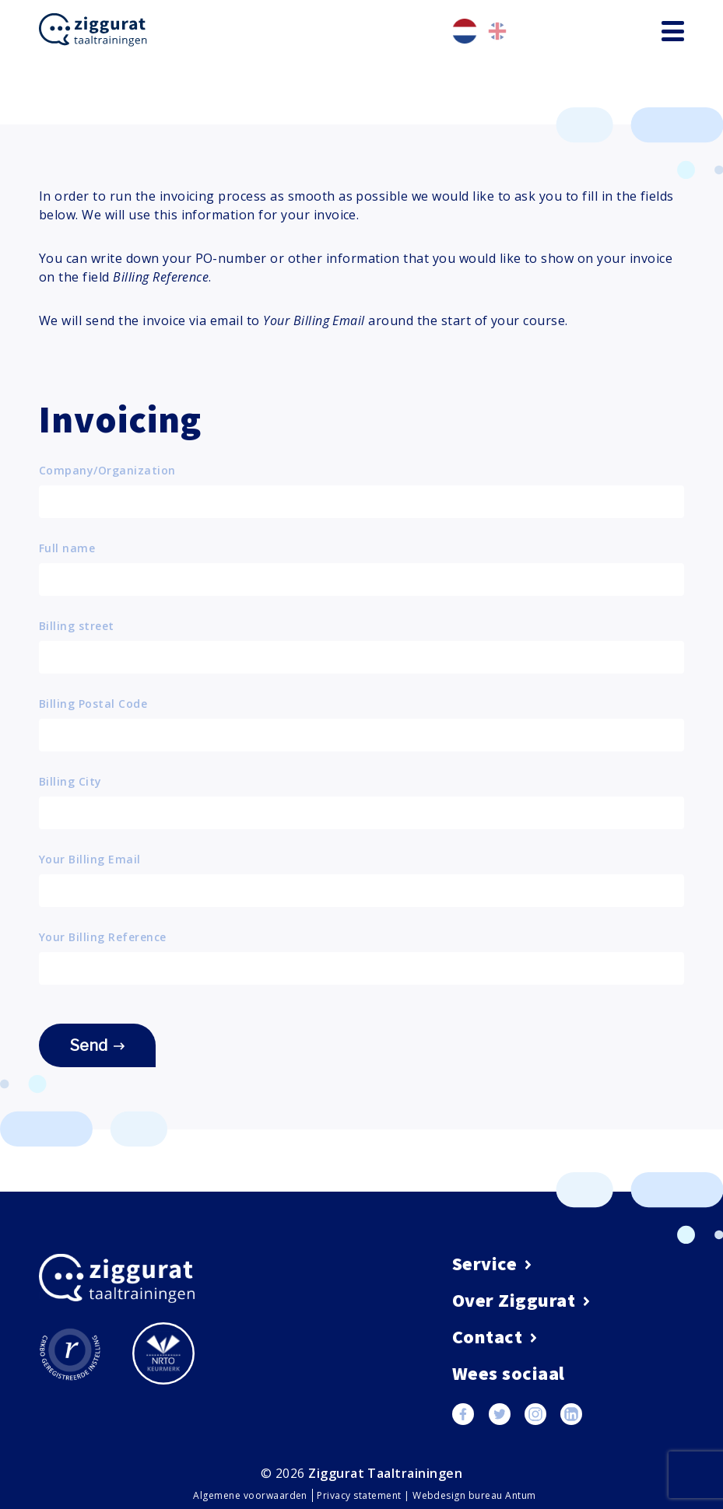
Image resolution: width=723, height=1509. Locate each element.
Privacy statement (360, 1495)
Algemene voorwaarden (251, 1495)
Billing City (70, 782)
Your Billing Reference (103, 937)
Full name (67, 548)
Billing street (76, 626)
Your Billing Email (90, 860)
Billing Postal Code (93, 704)
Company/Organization (107, 471)
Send (97, 1046)
